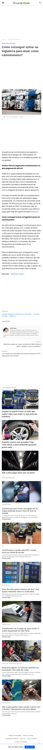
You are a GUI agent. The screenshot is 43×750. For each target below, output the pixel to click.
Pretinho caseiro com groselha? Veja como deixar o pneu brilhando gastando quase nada (19, 444)
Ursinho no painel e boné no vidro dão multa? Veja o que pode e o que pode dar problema (19, 414)
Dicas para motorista (14, 39)
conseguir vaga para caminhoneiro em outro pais (16, 314)
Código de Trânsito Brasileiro (12, 663)
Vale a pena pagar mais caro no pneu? (18, 473)
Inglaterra (12, 316)
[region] (21, 21)
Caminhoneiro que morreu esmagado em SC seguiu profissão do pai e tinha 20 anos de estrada (20, 511)
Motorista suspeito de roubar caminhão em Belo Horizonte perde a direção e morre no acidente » (22, 345)
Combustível (6, 585)
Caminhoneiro (6, 504)
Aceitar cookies (30, 747)
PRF (3, 545)
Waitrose (34, 212)
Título (4, 39)
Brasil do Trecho (17, 274)
